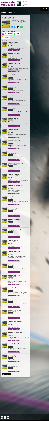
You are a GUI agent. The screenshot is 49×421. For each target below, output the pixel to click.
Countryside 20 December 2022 (15, 321)
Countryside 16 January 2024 (14, 140)
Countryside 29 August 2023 (14, 196)
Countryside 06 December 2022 (15, 343)
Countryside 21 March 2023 (14, 264)
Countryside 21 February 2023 (14, 310)
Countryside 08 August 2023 (14, 229)
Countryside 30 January (13, 118)
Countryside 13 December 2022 (15, 332)
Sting (23, 3)
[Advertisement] (22, 394)
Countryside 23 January (13, 129)
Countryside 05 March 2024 (14, 63)
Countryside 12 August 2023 (14, 174)
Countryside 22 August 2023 (14, 208)
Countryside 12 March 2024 (14, 53)
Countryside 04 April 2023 (14, 240)
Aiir (47, 416)
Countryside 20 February (13, 85)
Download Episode (16, 50)
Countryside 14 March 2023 (14, 275)
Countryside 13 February (13, 95)
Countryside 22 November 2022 (15, 365)
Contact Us (20, 9)
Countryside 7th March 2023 (14, 287)
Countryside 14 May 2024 (13, 42)
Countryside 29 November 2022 (15, 355)
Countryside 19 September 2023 (15, 163)
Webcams (3, 12)
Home (2, 9)
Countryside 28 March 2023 (14, 251)
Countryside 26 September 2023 (15, 151)
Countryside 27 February (13, 74)
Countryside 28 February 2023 (15, 299)
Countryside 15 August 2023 (14, 219)
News (7, 9)
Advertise (13, 9)
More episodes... (6, 374)
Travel (33, 9)
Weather (27, 9)
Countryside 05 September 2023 (15, 185)
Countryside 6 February (13, 107)
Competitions (11, 12)
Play (9, 50)
